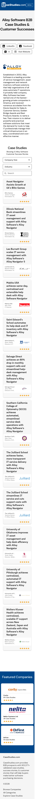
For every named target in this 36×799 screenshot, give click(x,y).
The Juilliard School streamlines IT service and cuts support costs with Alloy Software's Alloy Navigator (17, 500)
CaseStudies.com (11, 757)
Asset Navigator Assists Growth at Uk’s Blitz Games (16, 184)
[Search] (19, 173)
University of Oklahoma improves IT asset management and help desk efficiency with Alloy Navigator (17, 539)
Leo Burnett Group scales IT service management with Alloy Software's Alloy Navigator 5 (16, 255)
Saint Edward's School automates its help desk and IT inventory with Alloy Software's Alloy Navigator (17, 327)
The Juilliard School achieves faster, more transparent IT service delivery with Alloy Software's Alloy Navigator (17, 462)
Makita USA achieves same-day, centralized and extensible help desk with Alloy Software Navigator (17, 290)
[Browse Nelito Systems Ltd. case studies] (17, 714)
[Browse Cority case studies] (17, 693)
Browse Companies (12, 789)
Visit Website (22, 51)
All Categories (9, 792)
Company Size (17, 160)
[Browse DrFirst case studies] (17, 735)
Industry (17, 166)
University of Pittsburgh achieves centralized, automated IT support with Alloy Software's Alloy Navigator (17, 579)
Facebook (25, 46)
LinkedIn (8, 46)
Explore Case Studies (13, 795)
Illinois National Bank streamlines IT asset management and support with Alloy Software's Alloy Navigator (16, 218)
